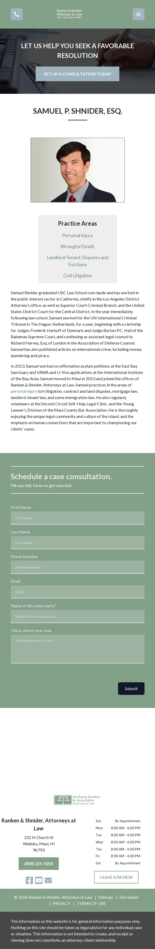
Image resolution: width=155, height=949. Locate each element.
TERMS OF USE (91, 903)
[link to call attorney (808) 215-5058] (17, 14)
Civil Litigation (77, 275)
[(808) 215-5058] (39, 863)
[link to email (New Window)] (48, 880)
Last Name (20, 531)
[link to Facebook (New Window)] (29, 880)
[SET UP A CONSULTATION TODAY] (77, 74)
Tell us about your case (31, 630)
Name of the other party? (33, 605)
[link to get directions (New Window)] (39, 844)
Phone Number (24, 556)
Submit (131, 688)
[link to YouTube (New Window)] (38, 880)
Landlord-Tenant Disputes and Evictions (77, 261)
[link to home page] (77, 14)
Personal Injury (77, 235)
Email (16, 581)
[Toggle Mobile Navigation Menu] (139, 14)
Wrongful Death (77, 246)
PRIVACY (61, 903)
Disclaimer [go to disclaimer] (129, 897)
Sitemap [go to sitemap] (105, 897)
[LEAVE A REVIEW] (116, 877)
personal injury (24, 391)
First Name (21, 507)
